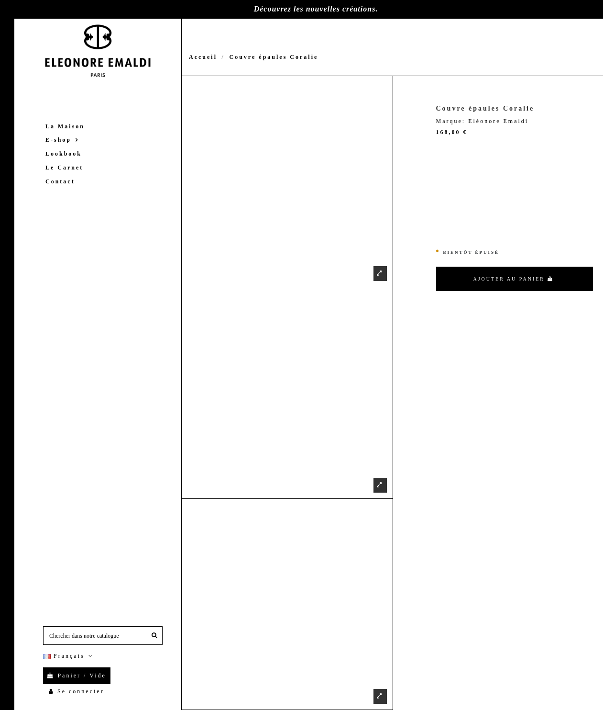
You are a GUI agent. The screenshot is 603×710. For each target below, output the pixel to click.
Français (69, 656)
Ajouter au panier (513, 279)
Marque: (451, 121)
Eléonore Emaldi (498, 121)
